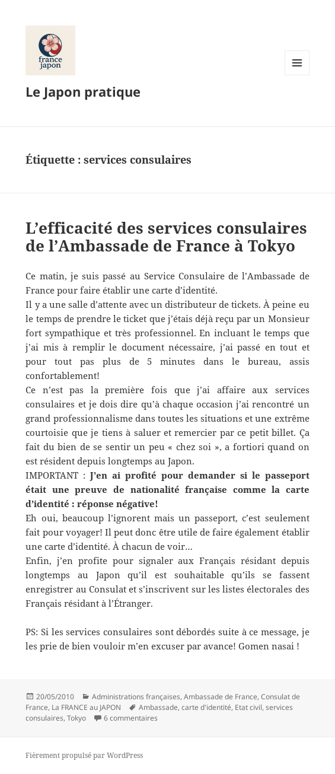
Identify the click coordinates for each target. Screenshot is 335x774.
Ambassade (158, 707)
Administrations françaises (136, 697)
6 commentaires (131, 718)
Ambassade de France (220, 697)
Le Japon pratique (83, 91)
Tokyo (76, 718)
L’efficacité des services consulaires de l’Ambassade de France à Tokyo (166, 236)
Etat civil (248, 707)
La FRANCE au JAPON (86, 707)
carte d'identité (206, 707)
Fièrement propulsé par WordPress (84, 755)
